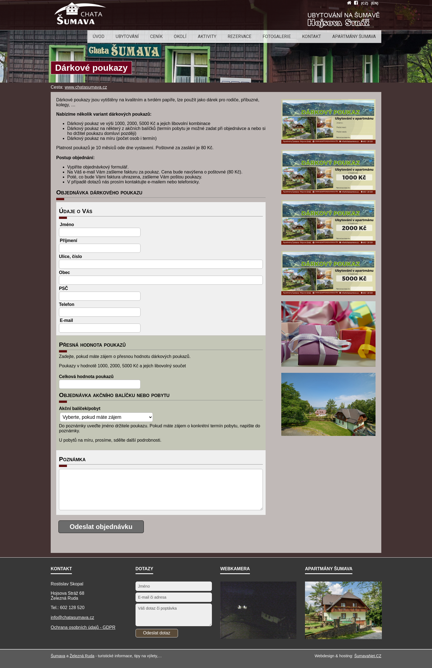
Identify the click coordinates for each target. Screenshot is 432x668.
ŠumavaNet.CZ (367, 656)
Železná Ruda (82, 656)
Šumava (58, 656)
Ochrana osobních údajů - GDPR (83, 627)
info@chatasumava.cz (72, 617)
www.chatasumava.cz (86, 87)
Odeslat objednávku (101, 526)
